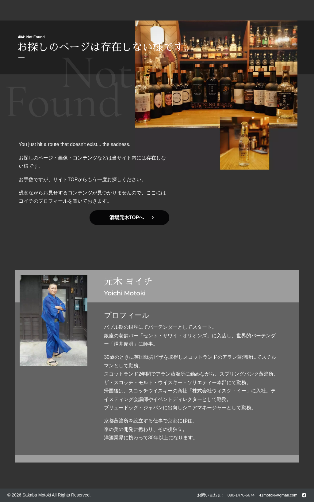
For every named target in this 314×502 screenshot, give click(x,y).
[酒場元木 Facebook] (304, 495)
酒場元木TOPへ (131, 217)
